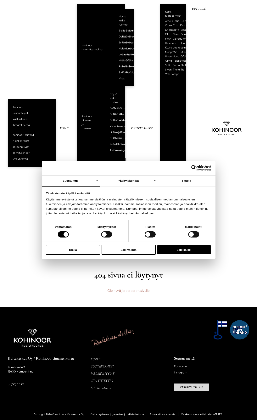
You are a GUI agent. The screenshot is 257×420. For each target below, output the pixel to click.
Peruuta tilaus (191, 387)
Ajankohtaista (21, 141)
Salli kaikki (184, 249)
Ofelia (184, 56)
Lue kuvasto (101, 388)
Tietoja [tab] (186, 180)
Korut (64, 128)
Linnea (185, 47)
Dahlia (184, 25)
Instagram (180, 372)
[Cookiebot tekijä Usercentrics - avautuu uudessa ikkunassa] (194, 168)
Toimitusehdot (21, 152)
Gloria (116, 120)
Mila (183, 52)
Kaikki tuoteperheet (173, 13)
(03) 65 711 (17, 384)
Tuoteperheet (142, 128)
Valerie (116, 150)
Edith (116, 114)
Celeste (185, 21)
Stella (116, 144)
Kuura (116, 126)
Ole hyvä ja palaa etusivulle (128, 290)
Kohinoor (18, 107)
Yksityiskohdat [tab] (128, 180)
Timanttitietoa (21, 125)
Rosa (184, 60)
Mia (116, 132)
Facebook (180, 366)
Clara (116, 108)
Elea (183, 29)
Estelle (184, 34)
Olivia (116, 138)
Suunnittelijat (20, 113)
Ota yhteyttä (20, 158)
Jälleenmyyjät (21, 146)
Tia (182, 69)
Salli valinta (128, 249)
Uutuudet (199, 9)
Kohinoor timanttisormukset (92, 47)
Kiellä (73, 249)
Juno (183, 43)
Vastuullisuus (20, 119)
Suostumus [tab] (71, 180)
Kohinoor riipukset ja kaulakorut (87, 122)
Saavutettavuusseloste (162, 414)
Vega (176, 74)
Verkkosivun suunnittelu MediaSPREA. (202, 414)
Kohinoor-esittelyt (23, 135)
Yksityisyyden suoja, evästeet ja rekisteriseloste (117, 414)
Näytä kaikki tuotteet (123, 20)
